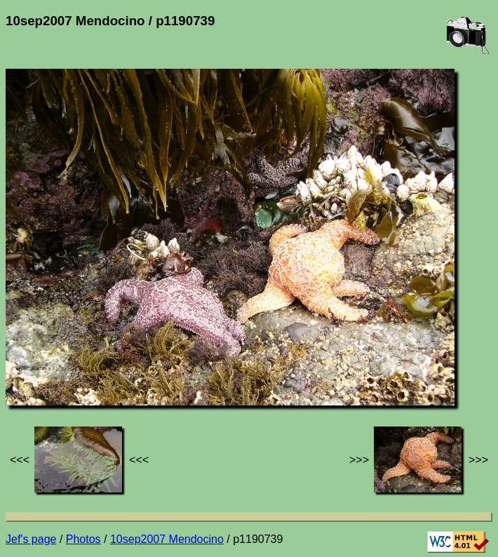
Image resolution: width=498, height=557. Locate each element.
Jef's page (31, 539)
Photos (83, 539)
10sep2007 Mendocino (167, 539)
